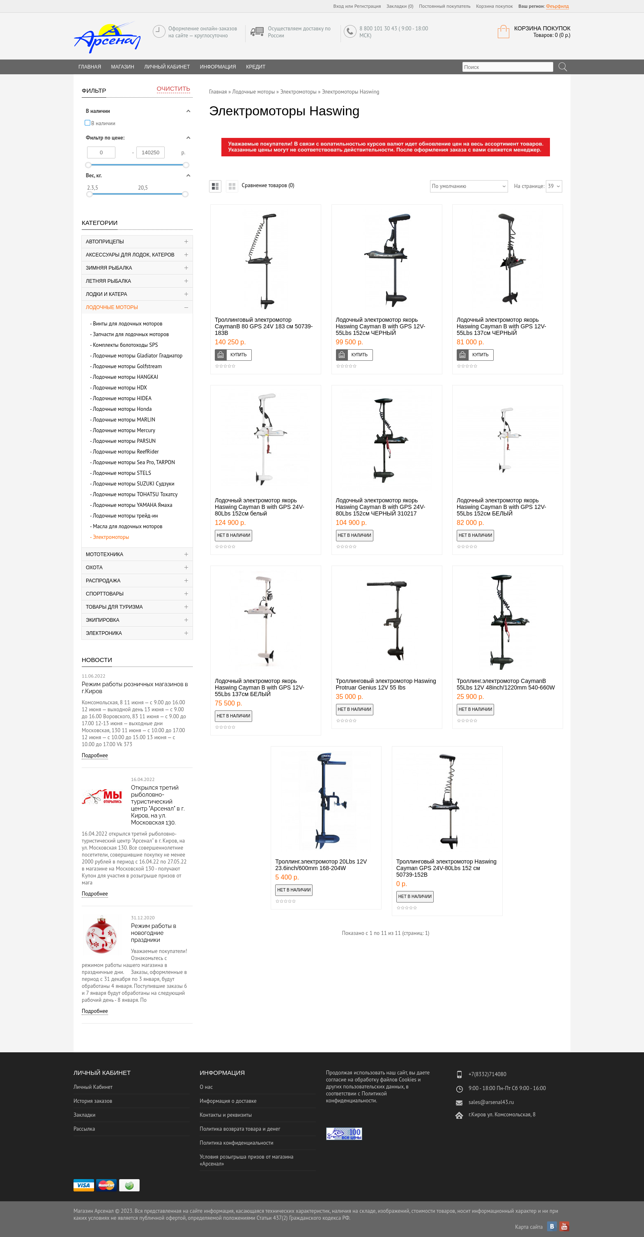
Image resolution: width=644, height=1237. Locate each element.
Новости (97, 659)
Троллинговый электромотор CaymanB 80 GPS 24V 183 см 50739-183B (264, 326)
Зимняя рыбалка (109, 268)
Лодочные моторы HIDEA (122, 398)
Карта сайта (529, 1226)
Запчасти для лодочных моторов (131, 334)
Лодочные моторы (112, 307)
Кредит (255, 67)
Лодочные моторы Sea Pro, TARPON (134, 462)
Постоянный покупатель (445, 6)
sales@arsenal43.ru (491, 1102)
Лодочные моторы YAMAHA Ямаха (132, 505)
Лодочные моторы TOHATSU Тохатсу (135, 494)
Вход (338, 6)
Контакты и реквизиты (226, 1114)
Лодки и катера (106, 294)
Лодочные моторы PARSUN (124, 441)
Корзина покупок (494, 6)
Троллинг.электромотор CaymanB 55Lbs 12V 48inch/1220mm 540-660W (506, 684)
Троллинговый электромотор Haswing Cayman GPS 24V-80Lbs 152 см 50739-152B (446, 868)
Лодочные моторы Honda (122, 408)
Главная (218, 91)
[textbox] (507, 67)
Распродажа (103, 581)
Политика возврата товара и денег (240, 1128)
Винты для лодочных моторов (127, 323)
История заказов (93, 1100)
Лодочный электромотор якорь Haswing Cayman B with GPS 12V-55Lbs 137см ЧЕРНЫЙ (501, 326)
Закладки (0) (400, 6)
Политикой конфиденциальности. (356, 1097)
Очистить (173, 88)
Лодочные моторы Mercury (124, 430)
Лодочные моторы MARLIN (124, 419)
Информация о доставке (228, 1100)
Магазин (122, 67)
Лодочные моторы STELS (122, 473)
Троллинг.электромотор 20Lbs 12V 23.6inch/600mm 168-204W (321, 864)
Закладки (84, 1114)
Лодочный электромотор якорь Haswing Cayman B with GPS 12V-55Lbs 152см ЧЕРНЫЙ (381, 326)
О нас (206, 1087)
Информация (218, 67)
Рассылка (84, 1128)
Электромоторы (111, 537)
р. (184, 152)
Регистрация (367, 6)
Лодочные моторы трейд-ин (125, 515)
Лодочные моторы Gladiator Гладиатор (137, 355)
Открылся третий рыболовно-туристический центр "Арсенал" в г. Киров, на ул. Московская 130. (158, 805)
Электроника (104, 633)
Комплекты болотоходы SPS (125, 344)
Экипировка (103, 620)
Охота (94, 567)
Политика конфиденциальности (236, 1142)
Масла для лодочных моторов (127, 526)
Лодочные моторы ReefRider (126, 451)
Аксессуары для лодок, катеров (130, 255)
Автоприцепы (105, 242)
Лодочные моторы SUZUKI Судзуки (134, 483)
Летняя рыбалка (108, 281)
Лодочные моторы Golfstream (127, 366)
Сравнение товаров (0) (268, 185)
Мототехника (104, 554)
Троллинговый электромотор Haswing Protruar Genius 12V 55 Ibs (386, 684)
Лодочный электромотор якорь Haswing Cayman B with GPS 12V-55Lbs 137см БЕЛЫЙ (259, 687)
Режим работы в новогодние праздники (153, 933)
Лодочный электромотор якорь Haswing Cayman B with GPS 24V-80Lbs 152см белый (259, 507)
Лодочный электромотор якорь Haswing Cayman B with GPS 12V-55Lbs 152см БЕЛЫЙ (501, 507)
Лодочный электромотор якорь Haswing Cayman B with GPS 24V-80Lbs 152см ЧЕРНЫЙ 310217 (381, 507)
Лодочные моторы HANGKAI (125, 376)
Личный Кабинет (167, 67)
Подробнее (95, 755)
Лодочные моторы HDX (120, 387)
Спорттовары (105, 594)
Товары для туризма (114, 607)
